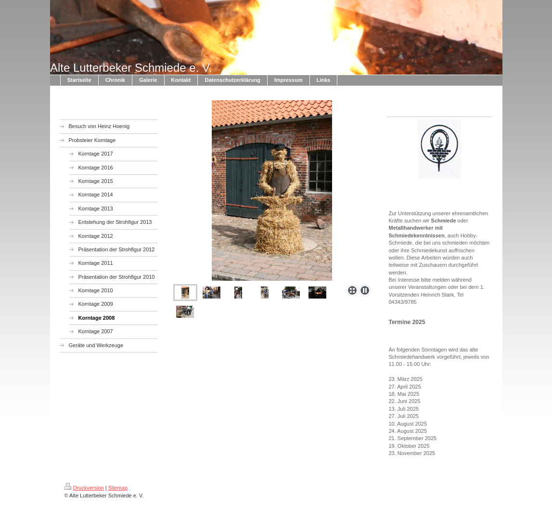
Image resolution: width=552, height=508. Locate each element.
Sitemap (118, 488)
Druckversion (84, 488)
